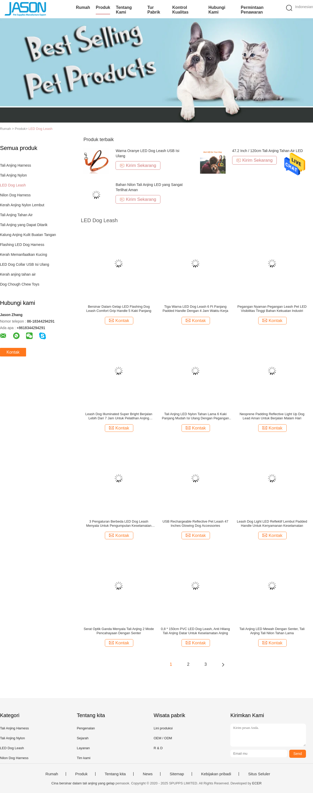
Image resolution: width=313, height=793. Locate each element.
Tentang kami (124, 9)
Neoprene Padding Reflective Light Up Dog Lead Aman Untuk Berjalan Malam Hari (271, 416)
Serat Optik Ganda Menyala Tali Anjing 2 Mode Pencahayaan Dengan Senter (119, 631)
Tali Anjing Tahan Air (16, 215)
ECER (257, 783)
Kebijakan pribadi (216, 774)
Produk (103, 7)
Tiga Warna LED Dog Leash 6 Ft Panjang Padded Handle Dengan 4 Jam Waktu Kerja (195, 309)
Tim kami (83, 758)
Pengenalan (86, 728)
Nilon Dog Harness (15, 195)
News (148, 774)
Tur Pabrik (153, 9)
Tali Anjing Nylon (13, 175)
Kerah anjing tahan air (18, 274)
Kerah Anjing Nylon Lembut (22, 205)
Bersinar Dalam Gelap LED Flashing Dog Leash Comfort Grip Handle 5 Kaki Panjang (118, 309)
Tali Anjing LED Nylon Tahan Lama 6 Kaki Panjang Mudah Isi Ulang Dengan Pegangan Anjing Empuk (195, 416)
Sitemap (177, 774)
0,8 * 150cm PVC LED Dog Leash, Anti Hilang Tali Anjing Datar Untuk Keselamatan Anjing (195, 631)
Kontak (13, 352)
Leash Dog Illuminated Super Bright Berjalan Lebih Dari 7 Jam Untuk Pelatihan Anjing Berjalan (118, 416)
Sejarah (82, 738)
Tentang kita (115, 774)
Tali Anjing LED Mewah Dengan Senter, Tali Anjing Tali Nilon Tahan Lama (272, 631)
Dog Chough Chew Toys (19, 284)
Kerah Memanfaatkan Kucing (23, 254)
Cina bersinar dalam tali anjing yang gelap (83, 783)
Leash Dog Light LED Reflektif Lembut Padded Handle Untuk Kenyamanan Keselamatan (272, 523)
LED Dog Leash (40, 129)
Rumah (83, 7)
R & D (158, 748)
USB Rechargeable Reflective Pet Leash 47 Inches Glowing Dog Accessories (195, 523)
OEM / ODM (163, 738)
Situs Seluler (259, 774)
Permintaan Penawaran (252, 9)
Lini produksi (163, 728)
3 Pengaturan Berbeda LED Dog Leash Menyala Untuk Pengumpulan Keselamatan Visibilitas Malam (118, 523)
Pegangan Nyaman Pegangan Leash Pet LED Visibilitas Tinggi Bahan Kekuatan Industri (271, 309)
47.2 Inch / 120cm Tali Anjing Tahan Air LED (267, 151)
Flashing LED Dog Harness (22, 245)
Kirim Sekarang (138, 165)
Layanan (83, 748)
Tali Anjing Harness (15, 165)
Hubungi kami (216, 9)
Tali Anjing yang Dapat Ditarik (23, 225)
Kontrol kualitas (180, 9)
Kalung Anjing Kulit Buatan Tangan (28, 235)
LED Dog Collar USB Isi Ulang (24, 264)
